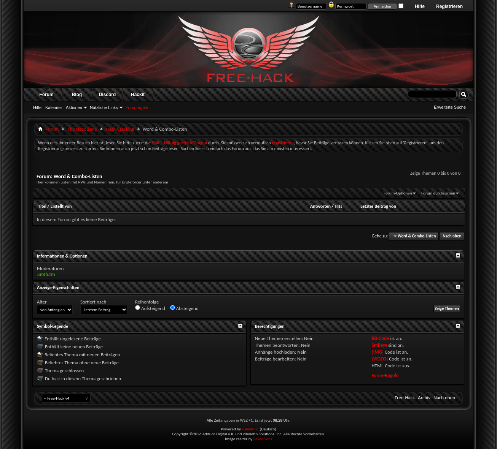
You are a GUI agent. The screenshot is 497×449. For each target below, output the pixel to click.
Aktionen (74, 107)
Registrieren (449, 6)
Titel (42, 206)
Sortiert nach (93, 302)
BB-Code (380, 338)
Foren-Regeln (385, 375)
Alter (42, 302)
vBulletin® (250, 429)
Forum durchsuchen (438, 193)
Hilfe (420, 6)
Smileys (379, 345)
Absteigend (184, 308)
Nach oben (452, 236)
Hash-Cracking (120, 129)
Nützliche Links (104, 107)
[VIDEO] (380, 359)
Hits (338, 206)
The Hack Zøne (82, 129)
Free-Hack (405, 397)
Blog (77, 94)
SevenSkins (262, 438)
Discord (107, 94)
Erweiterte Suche (450, 107)
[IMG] (378, 352)
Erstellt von (61, 206)
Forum (46, 94)
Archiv (424, 397)
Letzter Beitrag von (378, 206)
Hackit (138, 94)
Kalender (53, 107)
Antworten (320, 206)
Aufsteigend (150, 308)
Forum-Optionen (398, 193)
